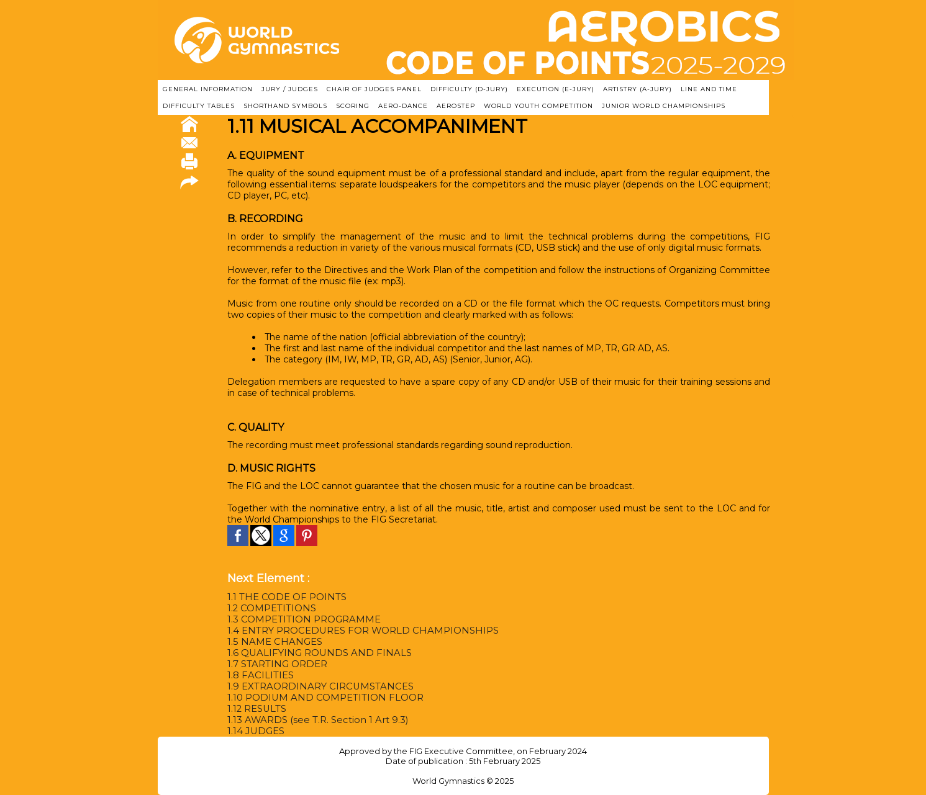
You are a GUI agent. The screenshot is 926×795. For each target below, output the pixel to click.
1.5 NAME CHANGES (272, 641)
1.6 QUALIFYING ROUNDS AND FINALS (314, 652)
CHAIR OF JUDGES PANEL (374, 89)
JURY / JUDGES (289, 89)
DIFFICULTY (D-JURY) (469, 89)
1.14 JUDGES (254, 731)
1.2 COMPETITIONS (269, 608)
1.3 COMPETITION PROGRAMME (300, 619)
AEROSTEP (456, 106)
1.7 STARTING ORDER (275, 664)
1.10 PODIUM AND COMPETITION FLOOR (320, 697)
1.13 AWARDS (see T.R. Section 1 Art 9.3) (313, 719)
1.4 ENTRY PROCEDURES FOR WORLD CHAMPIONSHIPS (357, 630)
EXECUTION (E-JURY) (555, 89)
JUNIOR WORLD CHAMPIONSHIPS (663, 106)
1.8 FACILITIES (259, 675)
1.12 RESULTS (256, 708)
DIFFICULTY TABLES (199, 106)
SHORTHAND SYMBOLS (285, 106)
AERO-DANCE (403, 106)
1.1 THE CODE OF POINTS (284, 597)
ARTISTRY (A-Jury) (637, 89)
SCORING (353, 106)
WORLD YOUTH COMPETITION (538, 106)
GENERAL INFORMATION (208, 89)
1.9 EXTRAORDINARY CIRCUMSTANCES (315, 686)
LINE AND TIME (709, 89)
